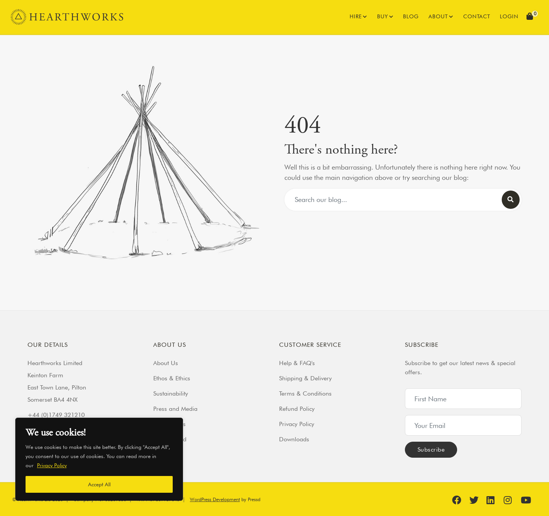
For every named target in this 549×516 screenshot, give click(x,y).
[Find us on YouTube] (528, 500)
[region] (99, 459)
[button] (530, 17)
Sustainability (170, 393)
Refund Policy (297, 408)
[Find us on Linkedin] (494, 500)
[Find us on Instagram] (511, 500)
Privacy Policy (52, 465)
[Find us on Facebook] (459, 500)
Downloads (294, 439)
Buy (382, 16)
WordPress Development (215, 499)
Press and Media (175, 408)
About (438, 16)
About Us (165, 363)
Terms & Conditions (305, 393)
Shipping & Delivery (305, 378)
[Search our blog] (511, 199)
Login (509, 16)
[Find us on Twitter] (477, 500)
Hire (356, 16)
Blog (411, 16)
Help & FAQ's (297, 363)
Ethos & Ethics (171, 378)
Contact (476, 16)
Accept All (99, 484)
